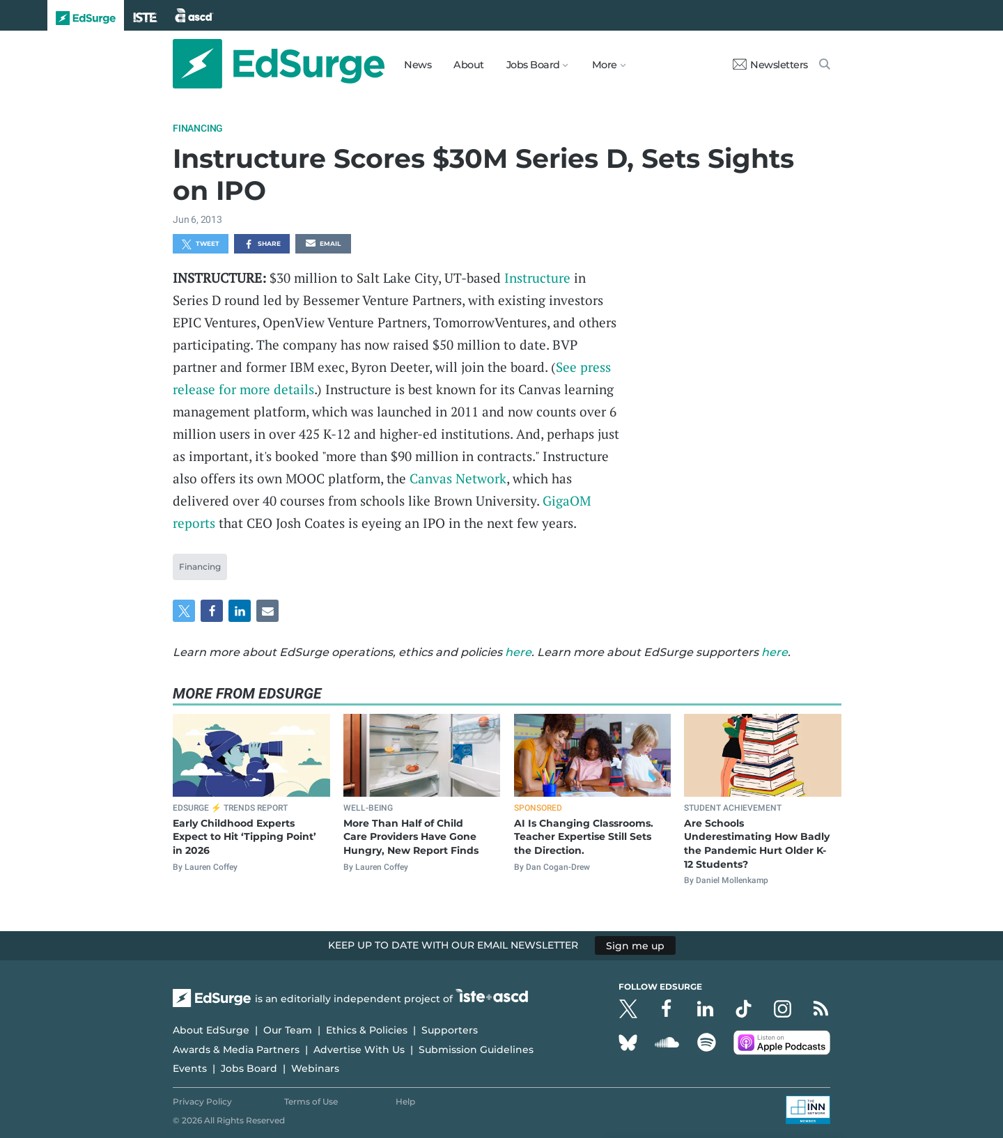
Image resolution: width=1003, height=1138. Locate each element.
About (468, 65)
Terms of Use (311, 1101)
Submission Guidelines (476, 1049)
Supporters (449, 1030)
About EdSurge (211, 1030)
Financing (198, 128)
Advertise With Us (359, 1049)
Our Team (287, 1030)
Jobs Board (249, 1068)
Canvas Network (458, 478)
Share (262, 244)
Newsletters (770, 65)
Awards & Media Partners (236, 1049)
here (518, 652)
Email (323, 244)
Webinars (315, 1068)
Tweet (200, 244)
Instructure (537, 277)
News (417, 65)
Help (405, 1101)
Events (190, 1068)
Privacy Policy (202, 1101)
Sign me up (635, 945)
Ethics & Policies (366, 1030)
